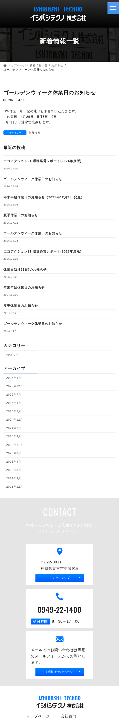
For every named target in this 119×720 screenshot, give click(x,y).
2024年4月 (13, 436)
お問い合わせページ (59, 671)
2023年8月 (13, 453)
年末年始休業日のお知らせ (24, 287)
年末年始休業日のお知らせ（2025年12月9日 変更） (43, 197)
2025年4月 (13, 403)
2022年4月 (13, 478)
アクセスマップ (59, 577)
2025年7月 (13, 394)
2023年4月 (13, 461)
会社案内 (68, 716)
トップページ (38, 716)
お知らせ (35, 132)
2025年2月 (13, 411)
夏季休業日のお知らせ (20, 215)
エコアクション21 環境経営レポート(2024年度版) (42, 161)
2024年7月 (13, 428)
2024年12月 (14, 419)
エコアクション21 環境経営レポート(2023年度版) (42, 251)
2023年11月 (14, 444)
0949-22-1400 (59, 609)
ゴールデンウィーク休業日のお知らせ (32, 179)
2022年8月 (13, 470)
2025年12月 (14, 386)
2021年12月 (14, 486)
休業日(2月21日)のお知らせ (25, 269)
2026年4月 (13, 377)
